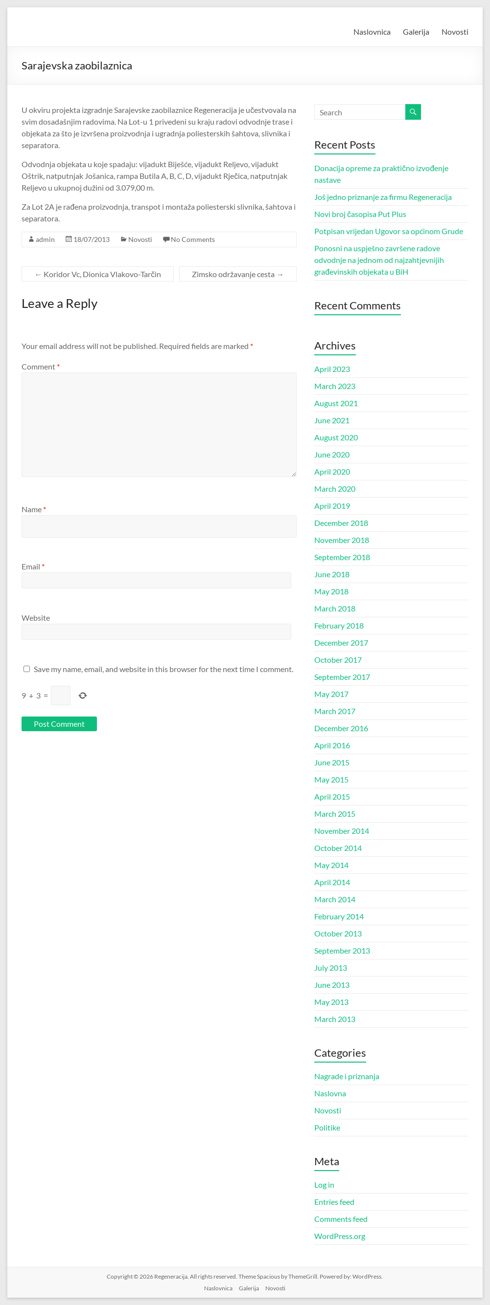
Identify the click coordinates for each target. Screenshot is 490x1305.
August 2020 (336, 437)
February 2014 (339, 916)
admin (45, 239)
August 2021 (336, 403)
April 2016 (332, 745)
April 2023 (332, 368)
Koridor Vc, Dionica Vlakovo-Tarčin (97, 274)
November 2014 (341, 830)
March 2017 (334, 711)
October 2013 (338, 933)
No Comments (193, 239)
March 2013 (334, 1018)
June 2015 (332, 762)
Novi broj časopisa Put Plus (360, 213)
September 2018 (342, 557)
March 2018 (334, 608)
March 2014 (334, 899)
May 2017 (331, 693)
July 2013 (330, 967)
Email (33, 566)
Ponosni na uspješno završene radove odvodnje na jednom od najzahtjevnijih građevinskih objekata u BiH (379, 259)
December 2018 (341, 522)
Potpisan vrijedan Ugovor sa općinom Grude (388, 231)
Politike (327, 1127)
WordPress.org (339, 1235)
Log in (324, 1184)
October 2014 (338, 847)
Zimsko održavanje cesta (238, 274)
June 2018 (332, 574)
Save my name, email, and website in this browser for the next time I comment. (163, 669)
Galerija (416, 31)
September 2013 (342, 950)
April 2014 (332, 882)
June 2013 (332, 984)
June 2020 (332, 454)
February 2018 (339, 625)
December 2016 (341, 728)
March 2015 (334, 813)
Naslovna (330, 1093)
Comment (41, 366)
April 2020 (332, 471)
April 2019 (332, 505)
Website (36, 617)
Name (34, 509)
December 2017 (341, 642)
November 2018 (341, 539)
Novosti (455, 31)
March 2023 (334, 386)
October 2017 (338, 659)
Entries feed (334, 1201)
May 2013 (331, 1001)
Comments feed (341, 1218)
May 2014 (331, 865)
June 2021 (332, 420)
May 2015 (331, 779)
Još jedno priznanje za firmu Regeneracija (383, 196)
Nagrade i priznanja (346, 1076)
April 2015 (332, 796)
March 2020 (334, 488)
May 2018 (331, 591)
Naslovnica (372, 31)
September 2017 (342, 676)
